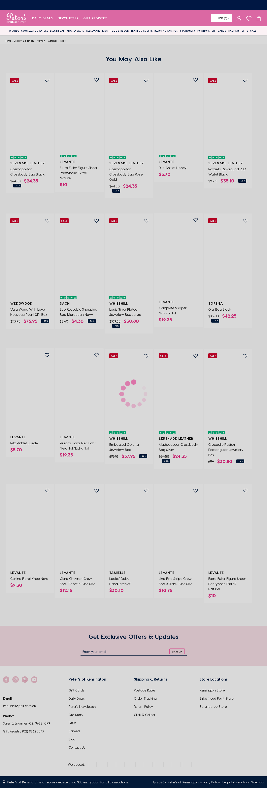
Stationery (187, 30)
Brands (14, 30)
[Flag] (221, 18)
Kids (105, 30)
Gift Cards (219, 30)
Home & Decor (119, 30)
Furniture (203, 30)
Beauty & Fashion (166, 30)
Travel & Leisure (142, 30)
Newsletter (68, 18)
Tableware (93, 30)
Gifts (245, 30)
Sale (253, 30)
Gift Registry (95, 18)
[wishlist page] (248, 18)
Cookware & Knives (34, 30)
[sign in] (239, 18)
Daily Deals (42, 18)
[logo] (16, 18)
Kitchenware (75, 30)
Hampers (234, 30)
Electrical (57, 30)
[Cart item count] (258, 18)
